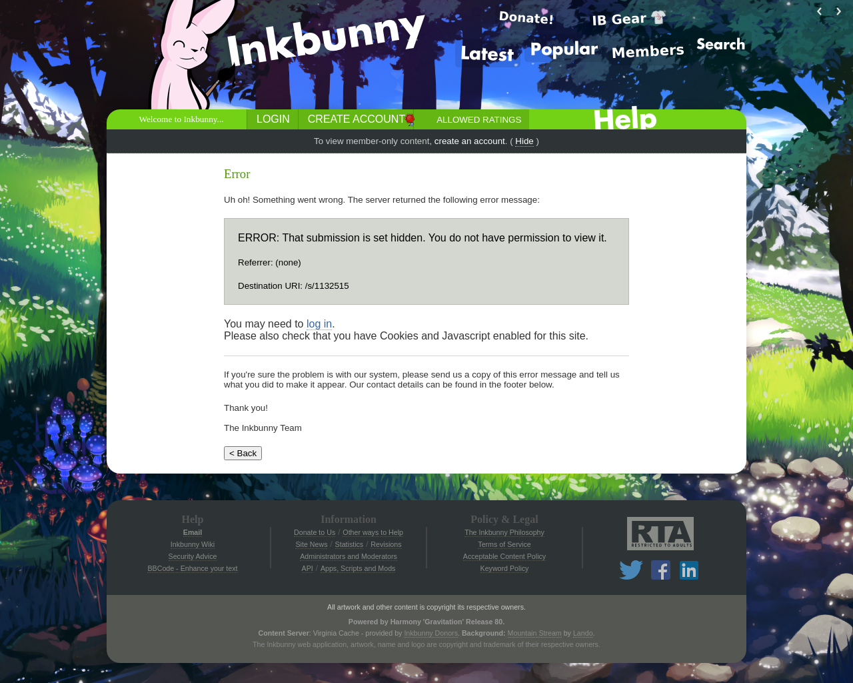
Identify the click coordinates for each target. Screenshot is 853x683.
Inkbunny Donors (431, 633)
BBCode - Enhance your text (192, 568)
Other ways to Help (373, 532)
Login (273, 119)
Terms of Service (504, 544)
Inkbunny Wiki (193, 544)
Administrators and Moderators (348, 556)
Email (192, 532)
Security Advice (193, 556)
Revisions (386, 544)
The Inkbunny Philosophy (504, 532)
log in (319, 323)
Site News (311, 544)
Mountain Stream (535, 633)
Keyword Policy (504, 568)
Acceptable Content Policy (504, 556)
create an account (469, 141)
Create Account (356, 119)
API (307, 568)
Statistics (349, 544)
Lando (583, 633)
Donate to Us (314, 532)
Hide (524, 141)
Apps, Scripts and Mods (358, 568)
